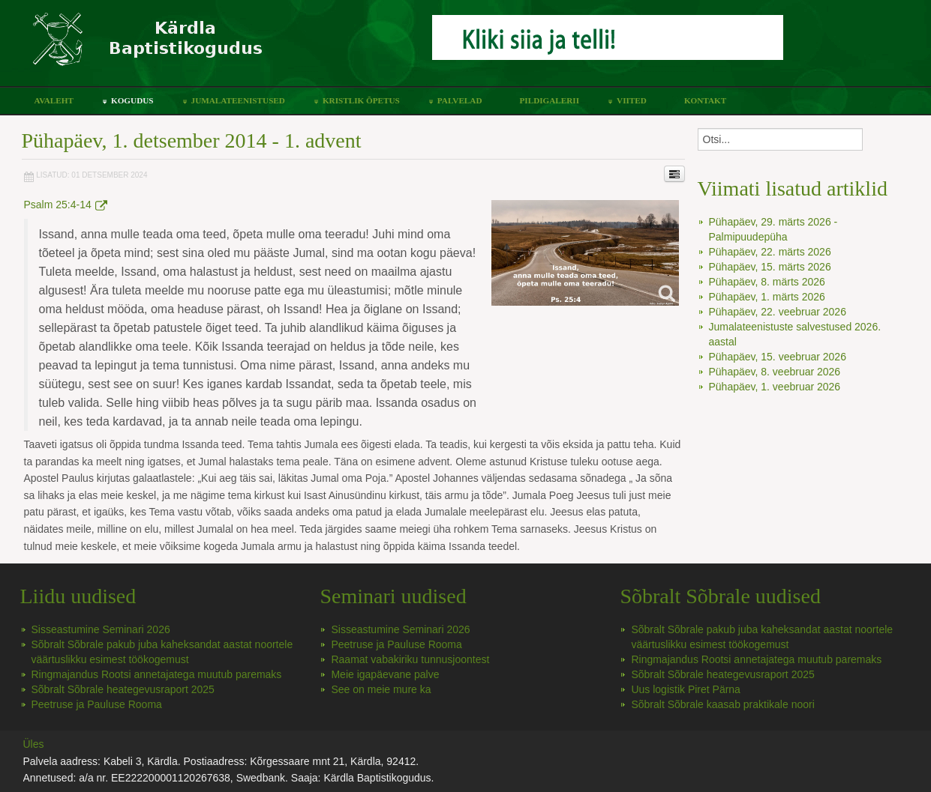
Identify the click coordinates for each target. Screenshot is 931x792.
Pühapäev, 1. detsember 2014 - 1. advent (192, 140)
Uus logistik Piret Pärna (685, 689)
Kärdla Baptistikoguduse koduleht (222, 47)
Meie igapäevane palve (385, 674)
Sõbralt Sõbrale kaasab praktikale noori (722, 704)
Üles (33, 744)
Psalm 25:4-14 (65, 205)
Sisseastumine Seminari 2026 (101, 629)
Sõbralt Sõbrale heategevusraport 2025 (123, 689)
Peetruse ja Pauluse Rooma (97, 704)
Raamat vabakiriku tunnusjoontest (410, 659)
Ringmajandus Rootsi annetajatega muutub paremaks (157, 674)
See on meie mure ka (381, 689)
